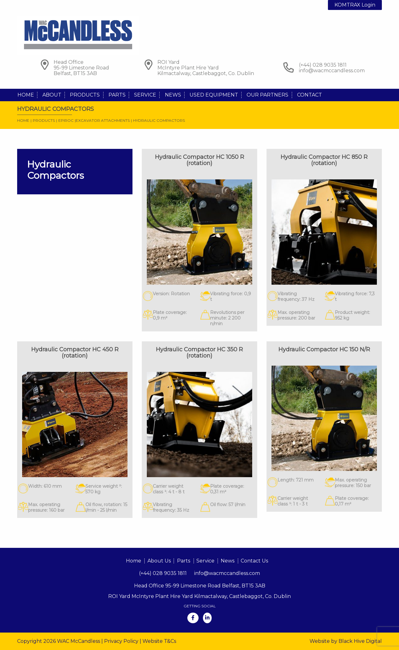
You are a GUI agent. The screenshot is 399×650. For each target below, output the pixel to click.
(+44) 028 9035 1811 (163, 573)
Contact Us (254, 561)
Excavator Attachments (103, 120)
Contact (309, 95)
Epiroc (66, 120)
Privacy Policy (121, 641)
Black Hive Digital (360, 641)
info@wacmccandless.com (332, 71)
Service (145, 95)
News (173, 95)
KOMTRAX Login (354, 5)
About (51, 95)
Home (25, 95)
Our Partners (267, 95)
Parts (117, 95)
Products (85, 95)
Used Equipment (214, 95)
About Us (159, 561)
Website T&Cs (159, 641)
